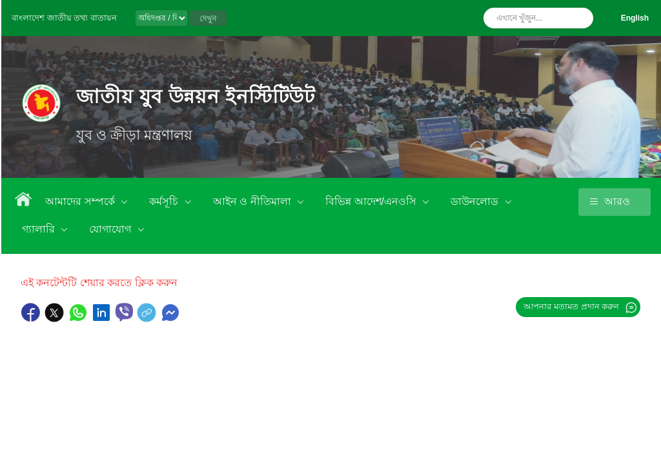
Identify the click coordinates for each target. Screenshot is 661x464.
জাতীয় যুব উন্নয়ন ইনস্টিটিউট (195, 96)
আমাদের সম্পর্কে (81, 201)
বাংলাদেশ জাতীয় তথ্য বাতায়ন (64, 18)
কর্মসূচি (165, 201)
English (635, 18)
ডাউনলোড (476, 201)
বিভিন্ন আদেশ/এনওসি (372, 201)
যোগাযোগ (111, 229)
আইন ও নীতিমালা (253, 201)
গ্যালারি (39, 229)
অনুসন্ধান (580, 18)
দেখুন (207, 18)
